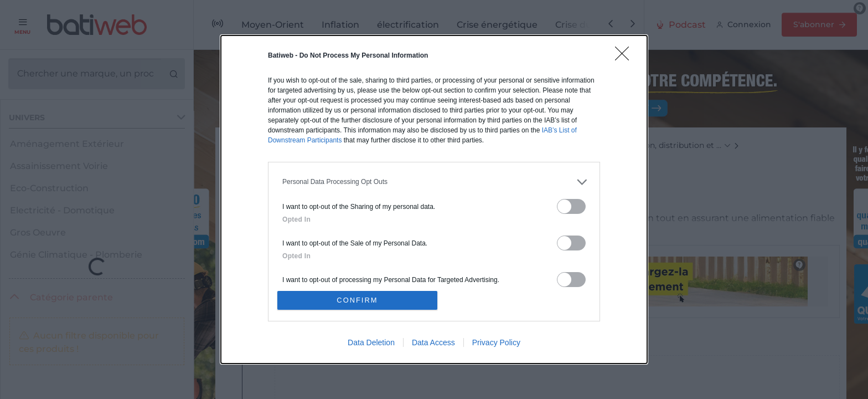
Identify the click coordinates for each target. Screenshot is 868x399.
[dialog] (434, 199)
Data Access (433, 343)
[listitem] (434, 181)
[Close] (625, 56)
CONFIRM (358, 300)
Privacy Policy (496, 343)
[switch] (571, 205)
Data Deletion (371, 343)
